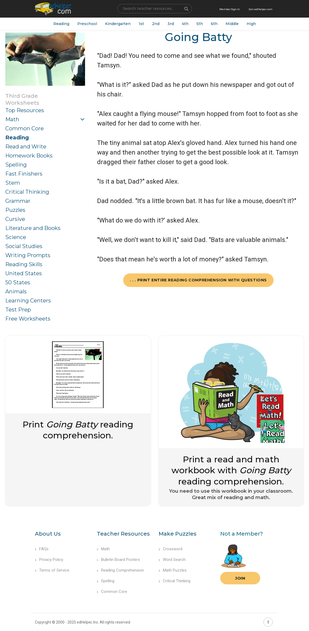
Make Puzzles (177, 534)
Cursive (15, 219)
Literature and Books (33, 228)
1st (141, 23)
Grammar (17, 201)
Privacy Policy (49, 559)
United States (23, 273)
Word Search (172, 559)
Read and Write (25, 146)
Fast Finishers (23, 174)
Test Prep (18, 309)
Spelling (16, 164)
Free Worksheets (27, 319)
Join (240, 578)
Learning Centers (28, 300)
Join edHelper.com (260, 9)
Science (15, 237)
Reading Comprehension (120, 570)
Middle (232, 23)
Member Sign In (229, 9)
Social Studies (23, 246)
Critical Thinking (27, 192)
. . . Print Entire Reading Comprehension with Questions (198, 280)
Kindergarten (118, 23)
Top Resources (24, 110)
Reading (61, 23)
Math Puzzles (173, 570)
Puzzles (15, 210)
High (251, 23)
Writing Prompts (27, 255)
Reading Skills (23, 264)
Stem (12, 183)
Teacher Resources (123, 534)
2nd (155, 23)
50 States (17, 282)
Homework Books (29, 155)
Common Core (24, 128)
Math (12, 119)
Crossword (170, 549)
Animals (16, 291)
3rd (170, 23)
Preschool (87, 23)
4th (185, 23)
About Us (48, 534)
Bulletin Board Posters (118, 559)
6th (214, 23)
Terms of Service (52, 570)
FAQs (42, 549)
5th (199, 23)
